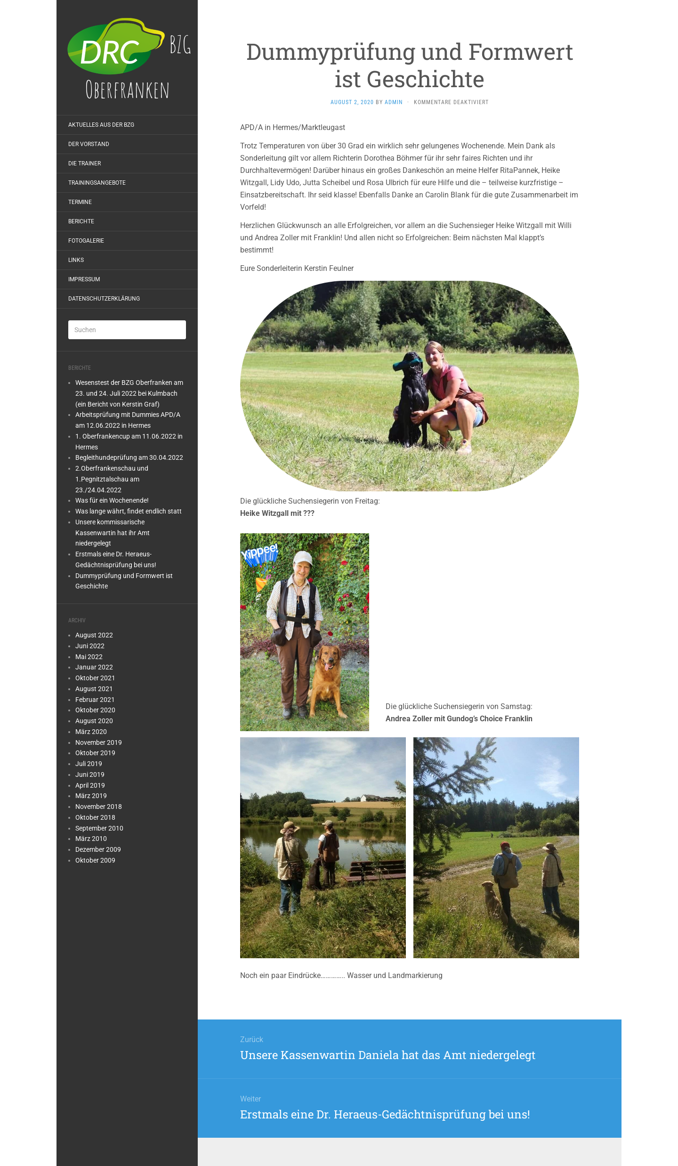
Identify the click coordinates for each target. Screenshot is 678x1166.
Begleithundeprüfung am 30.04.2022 (129, 457)
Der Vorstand (88, 144)
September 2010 (99, 828)
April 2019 (90, 785)
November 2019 (98, 742)
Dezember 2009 (98, 849)
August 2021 (94, 689)
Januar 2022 (94, 667)
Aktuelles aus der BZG (101, 125)
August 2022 (94, 635)
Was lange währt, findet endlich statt (128, 511)
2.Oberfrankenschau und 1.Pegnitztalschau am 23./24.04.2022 (111, 479)
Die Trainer (84, 163)
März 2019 (91, 795)
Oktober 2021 (95, 678)
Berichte (81, 221)
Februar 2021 (95, 699)
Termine (80, 202)
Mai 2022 (89, 656)
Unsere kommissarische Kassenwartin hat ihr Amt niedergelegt (112, 532)
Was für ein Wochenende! (112, 500)
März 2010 (91, 838)
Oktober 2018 (95, 817)
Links (76, 260)
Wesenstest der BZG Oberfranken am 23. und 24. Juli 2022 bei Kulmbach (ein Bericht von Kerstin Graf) (129, 393)
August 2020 (94, 721)
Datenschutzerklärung (104, 298)
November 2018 (98, 806)
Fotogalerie (86, 240)
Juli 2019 (88, 763)
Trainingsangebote (97, 182)
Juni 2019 (90, 774)
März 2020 (91, 731)
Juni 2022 (90, 646)
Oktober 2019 (95, 753)
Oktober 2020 (95, 710)
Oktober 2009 (95, 860)
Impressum (84, 279)
